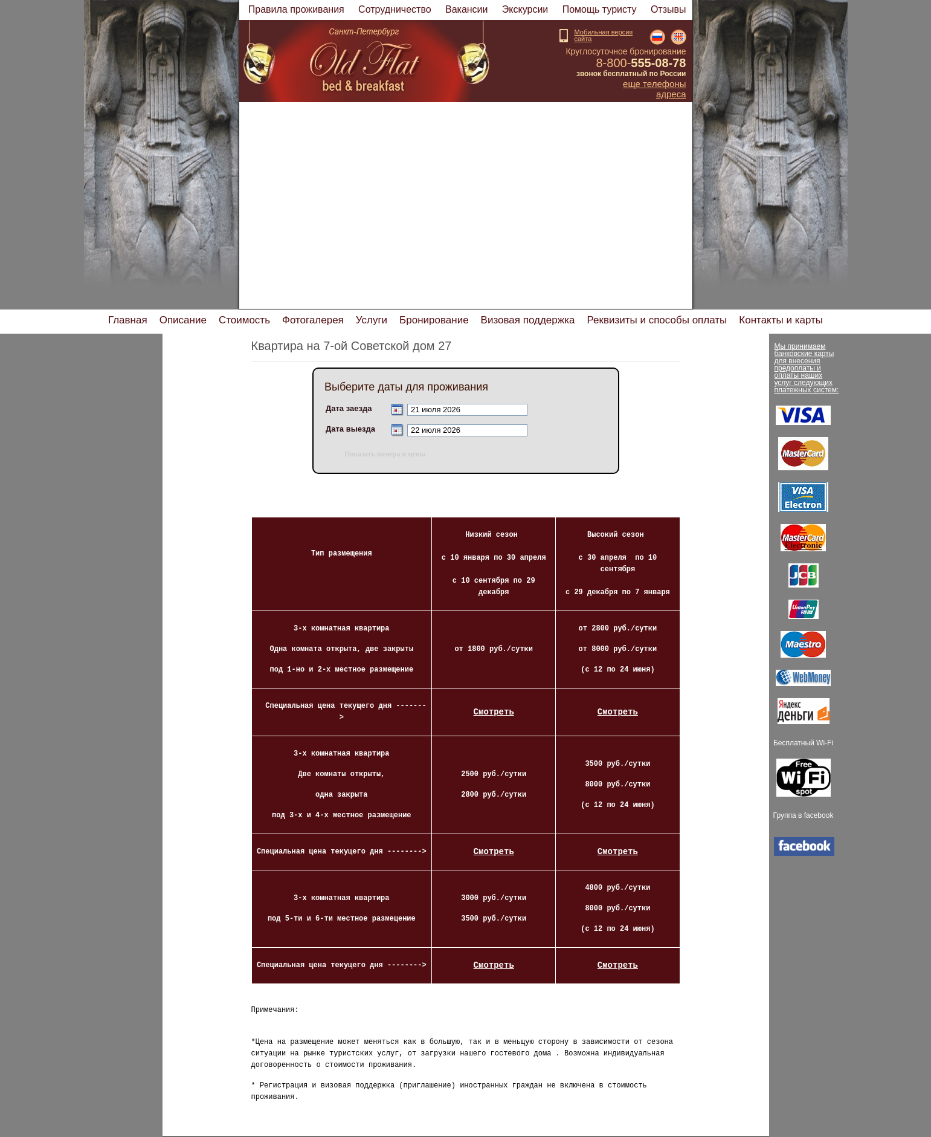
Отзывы (668, 9)
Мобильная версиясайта (604, 35)
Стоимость (244, 320)
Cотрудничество (394, 9)
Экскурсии (525, 9)
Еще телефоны (654, 84)
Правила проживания (296, 9)
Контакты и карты (781, 320)
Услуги (371, 320)
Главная (127, 320)
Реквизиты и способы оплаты (657, 320)
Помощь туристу (599, 9)
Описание (183, 320)
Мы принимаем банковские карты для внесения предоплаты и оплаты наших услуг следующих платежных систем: (807, 368)
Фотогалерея (313, 320)
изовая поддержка (528, 320)
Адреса (671, 94)
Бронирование (434, 320)
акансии (466, 9)
